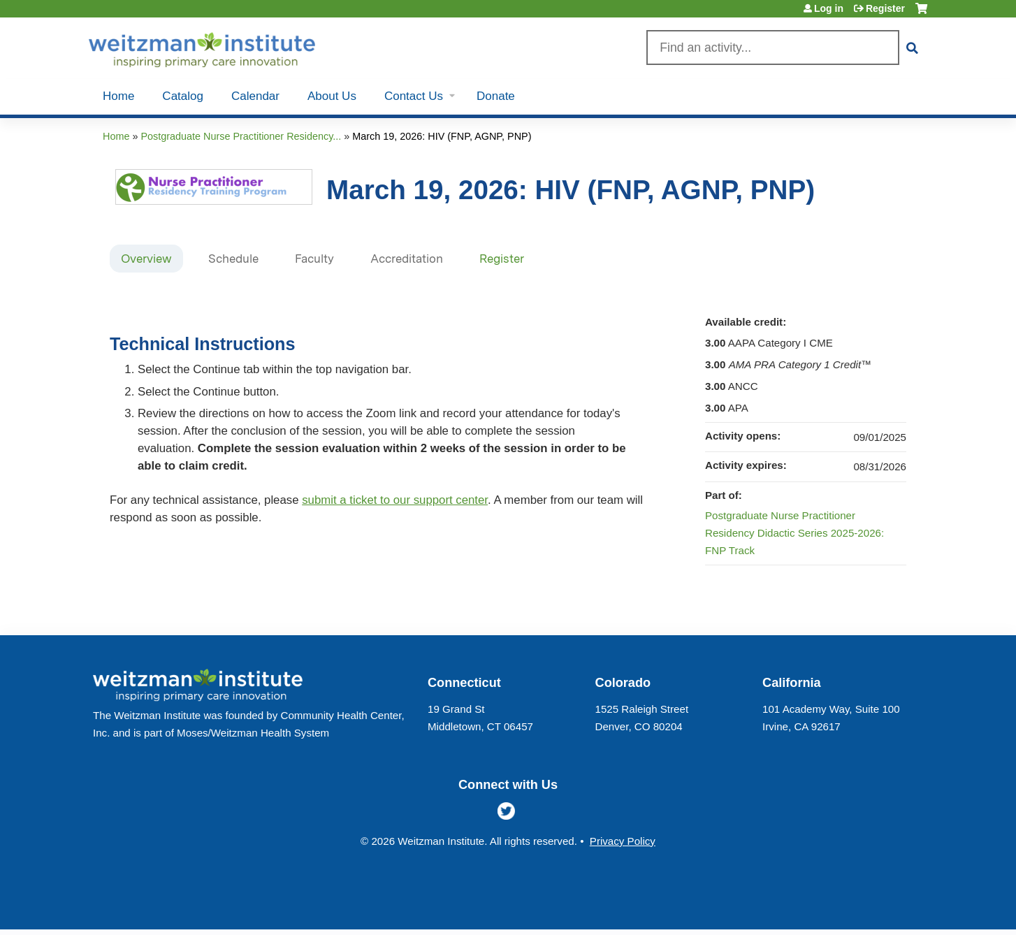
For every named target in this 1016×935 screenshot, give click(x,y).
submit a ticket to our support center (395, 500)
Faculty (314, 259)
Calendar (255, 96)
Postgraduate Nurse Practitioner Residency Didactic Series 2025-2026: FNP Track (794, 532)
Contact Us (413, 96)
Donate (496, 96)
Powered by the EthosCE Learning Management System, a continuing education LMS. (877, 907)
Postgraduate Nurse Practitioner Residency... (240, 136)
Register (885, 8)
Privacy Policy (622, 841)
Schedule (233, 259)
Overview (146, 259)
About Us (331, 96)
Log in (828, 8)
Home (118, 96)
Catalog (182, 96)
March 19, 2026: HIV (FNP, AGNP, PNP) (441, 136)
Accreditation (406, 259)
